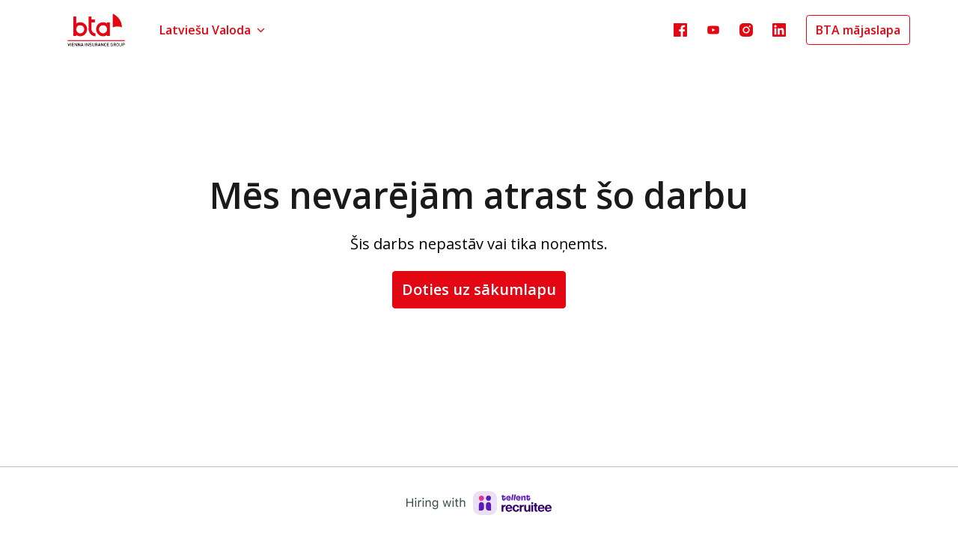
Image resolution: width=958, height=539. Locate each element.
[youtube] (713, 30)
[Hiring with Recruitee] (479, 503)
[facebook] (680, 30)
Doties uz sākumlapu (479, 289)
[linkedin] (779, 30)
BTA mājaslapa (858, 30)
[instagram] (746, 30)
